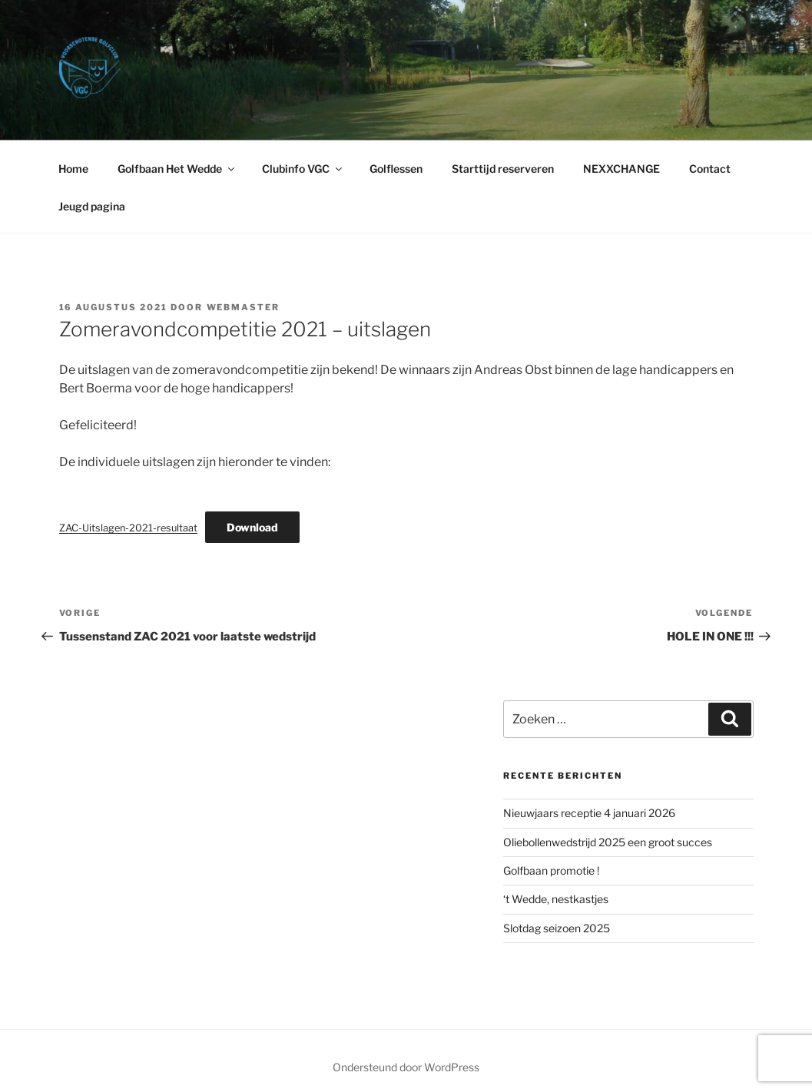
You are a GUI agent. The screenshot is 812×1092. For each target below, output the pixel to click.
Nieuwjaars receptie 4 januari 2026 (589, 812)
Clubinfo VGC (303, 168)
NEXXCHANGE (621, 168)
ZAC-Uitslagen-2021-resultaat (128, 528)
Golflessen (396, 168)
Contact (710, 168)
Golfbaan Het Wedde (177, 168)
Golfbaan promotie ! (551, 870)
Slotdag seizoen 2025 (556, 928)
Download (252, 527)
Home (73, 168)
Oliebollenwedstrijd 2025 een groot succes (607, 842)
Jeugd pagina (91, 206)
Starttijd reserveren (503, 168)
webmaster (243, 307)
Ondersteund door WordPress (406, 1067)
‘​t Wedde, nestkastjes (555, 898)
